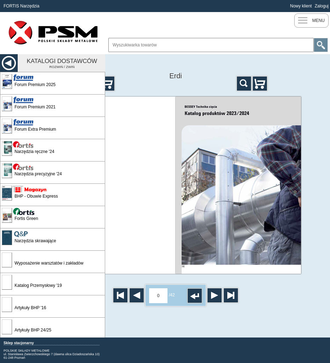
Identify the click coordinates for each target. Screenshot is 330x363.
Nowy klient (301, 6)
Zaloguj (322, 6)
